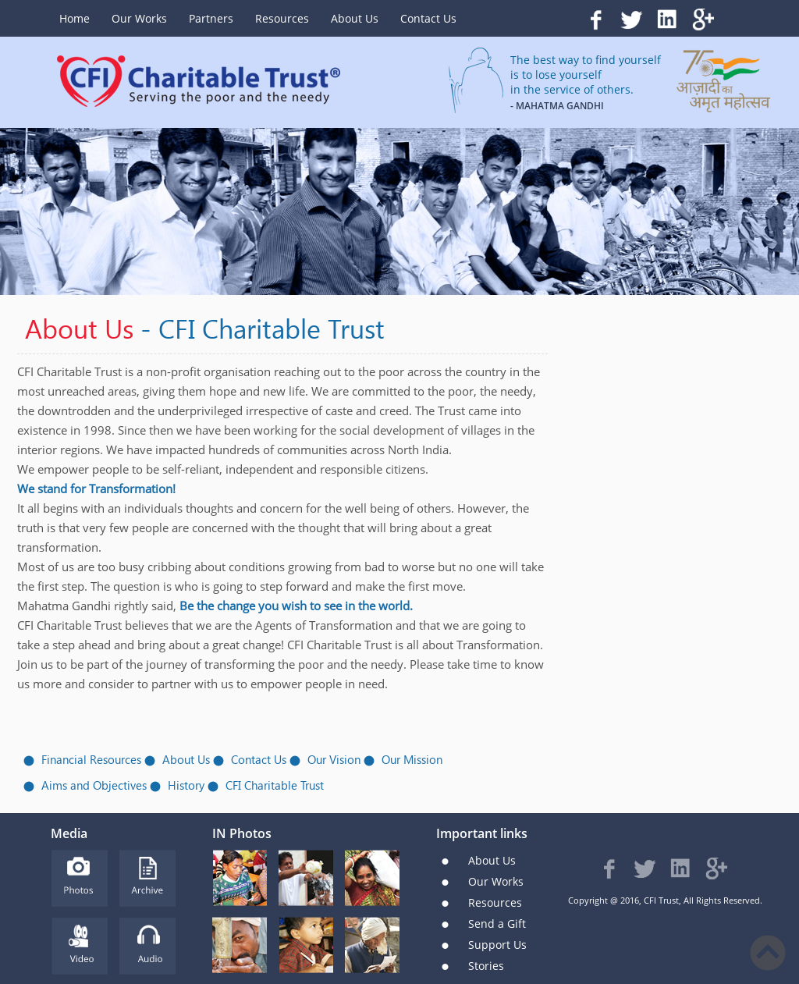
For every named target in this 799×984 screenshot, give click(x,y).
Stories (486, 965)
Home (74, 18)
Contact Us (428, 18)
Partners (211, 18)
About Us (354, 18)
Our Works (139, 18)
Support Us (497, 944)
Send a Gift (497, 923)
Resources (282, 18)
